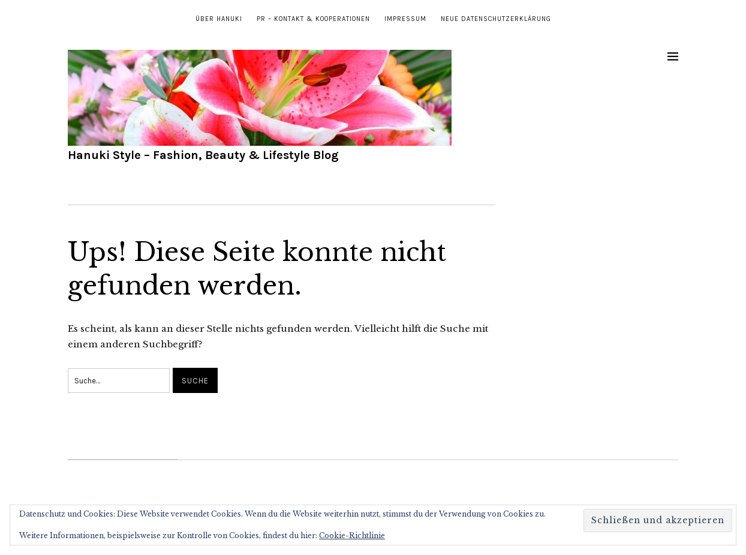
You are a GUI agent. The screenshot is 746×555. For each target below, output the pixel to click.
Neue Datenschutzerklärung (496, 19)
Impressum (405, 19)
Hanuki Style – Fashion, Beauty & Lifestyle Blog (203, 155)
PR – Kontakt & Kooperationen (313, 19)
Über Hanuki (218, 19)
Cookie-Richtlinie (352, 535)
